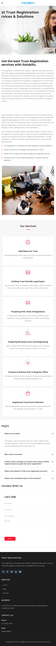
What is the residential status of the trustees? (22, 478)
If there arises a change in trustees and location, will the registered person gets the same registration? (26, 463)
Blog (4, 589)
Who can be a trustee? (13, 454)
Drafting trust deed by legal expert (28, 281)
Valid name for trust (28, 251)
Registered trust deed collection (28, 402)
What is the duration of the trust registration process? (26, 471)
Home (5, 585)
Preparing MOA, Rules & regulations (28, 312)
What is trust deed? (12, 434)
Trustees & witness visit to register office (28, 372)
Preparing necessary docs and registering (28, 342)
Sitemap (6, 593)
